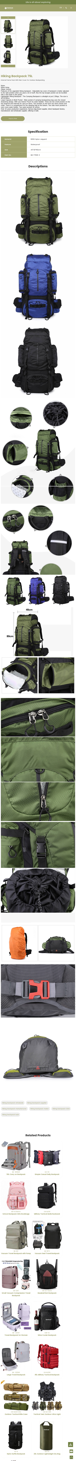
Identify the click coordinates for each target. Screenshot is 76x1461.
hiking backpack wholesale (12, 1103)
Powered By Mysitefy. (67, 1457)
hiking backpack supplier (37, 1103)
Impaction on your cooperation (37, 1402)
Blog (2, 1425)
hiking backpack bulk (10, 1114)
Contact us (56, 1392)
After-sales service (56, 1397)
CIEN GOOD (32, 1392)
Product (28, 1397)
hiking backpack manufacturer (14, 1109)
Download (29, 1405)
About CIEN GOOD (32, 1400)
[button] (8, 17)
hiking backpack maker (39, 1109)
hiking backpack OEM (61, 1109)
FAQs (51, 1400)
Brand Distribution (11, 1421)
